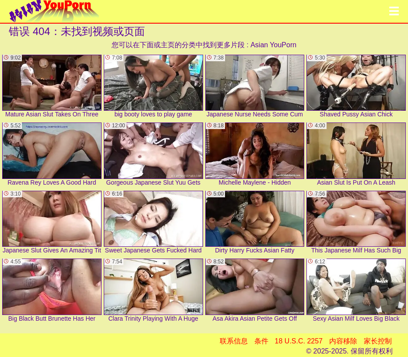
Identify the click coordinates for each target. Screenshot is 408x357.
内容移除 (343, 341)
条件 (261, 341)
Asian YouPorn (273, 45)
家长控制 (378, 341)
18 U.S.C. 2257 (299, 341)
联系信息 (234, 341)
